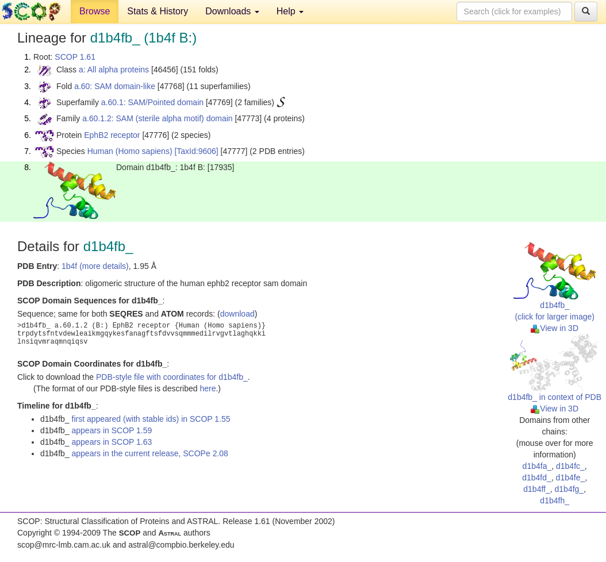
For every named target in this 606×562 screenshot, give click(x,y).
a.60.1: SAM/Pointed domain (152, 102)
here (208, 388)
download (237, 313)
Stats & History (157, 11)
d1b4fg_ (569, 489)
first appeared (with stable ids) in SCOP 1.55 (151, 419)
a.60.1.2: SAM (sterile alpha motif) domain (157, 118)
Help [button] (290, 11)
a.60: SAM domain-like (114, 86)
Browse (94, 11)
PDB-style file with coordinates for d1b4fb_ (172, 377)
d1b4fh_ (554, 500)
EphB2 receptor (112, 135)
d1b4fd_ (536, 477)
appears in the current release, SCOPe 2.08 (150, 453)
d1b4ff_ (536, 489)
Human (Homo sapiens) (129, 151)
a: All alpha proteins (114, 69)
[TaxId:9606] (196, 151)
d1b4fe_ (570, 477)
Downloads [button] (232, 11)
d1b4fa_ (537, 466)
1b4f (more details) (95, 266)
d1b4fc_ (570, 466)
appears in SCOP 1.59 (112, 430)
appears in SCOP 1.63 (112, 441)
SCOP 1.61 (75, 56)
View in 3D (554, 328)
